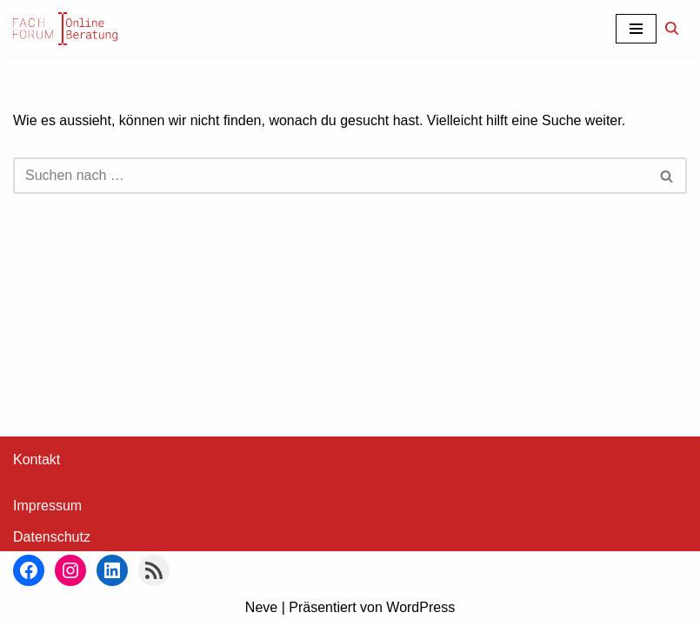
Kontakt (36, 459)
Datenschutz (51, 536)
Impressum (47, 505)
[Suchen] (671, 28)
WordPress (420, 607)
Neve (261, 607)
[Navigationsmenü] (636, 28)
